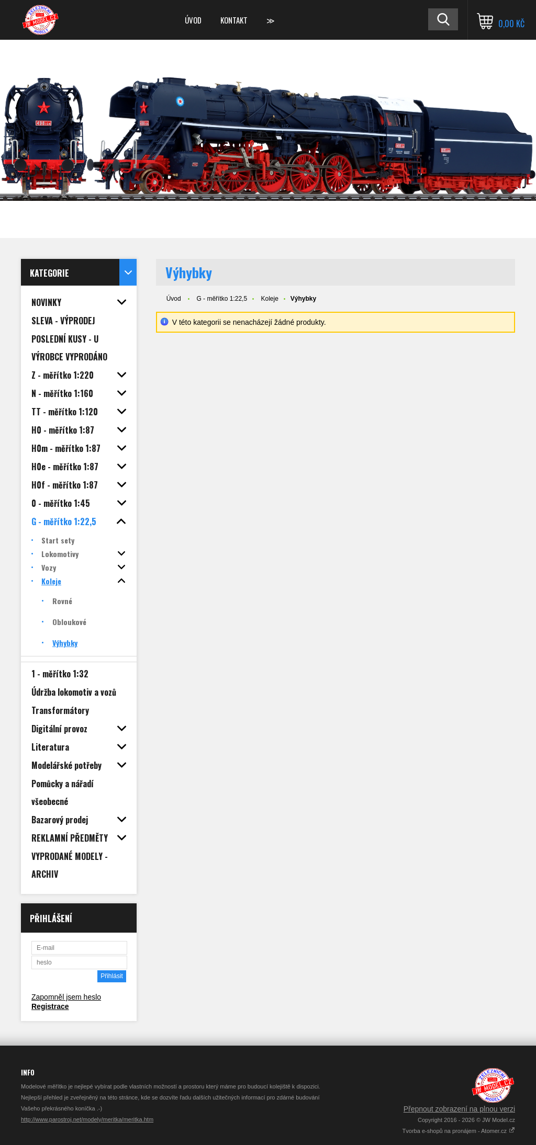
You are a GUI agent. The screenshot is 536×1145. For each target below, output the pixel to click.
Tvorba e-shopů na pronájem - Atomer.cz (459, 1131)
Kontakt (234, 20)
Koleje (269, 298)
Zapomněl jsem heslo (66, 997)
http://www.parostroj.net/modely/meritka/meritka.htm (87, 1119)
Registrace (50, 1006)
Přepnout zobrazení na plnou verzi (459, 1109)
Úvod (193, 20)
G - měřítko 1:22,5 (221, 298)
